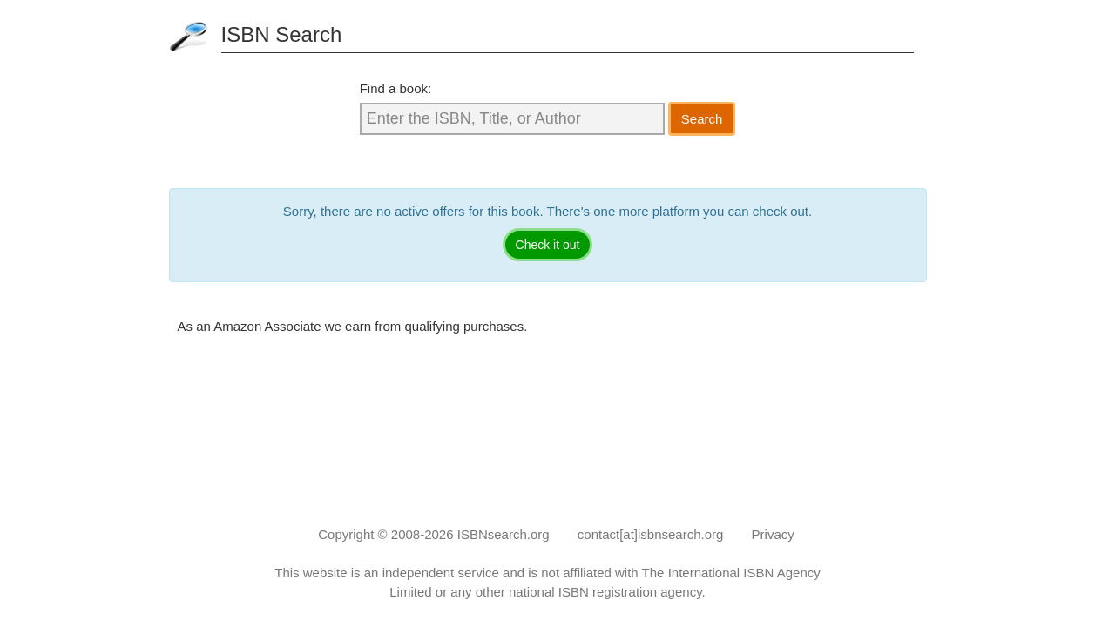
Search (702, 118)
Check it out (548, 245)
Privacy (773, 534)
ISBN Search (281, 34)
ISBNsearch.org (503, 534)
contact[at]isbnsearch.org (651, 534)
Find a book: (396, 88)
